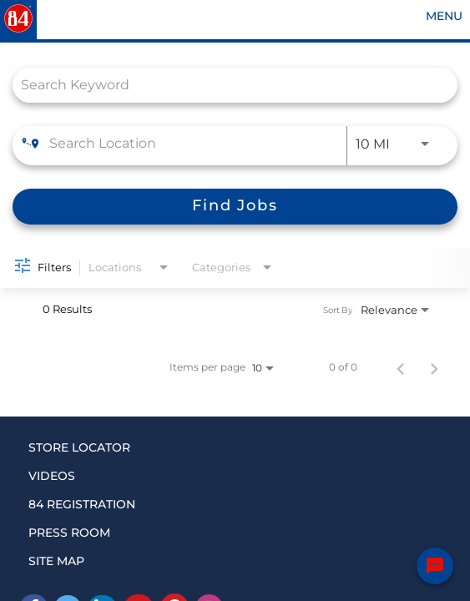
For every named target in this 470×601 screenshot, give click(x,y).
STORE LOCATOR (79, 447)
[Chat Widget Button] (435, 566)
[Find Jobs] (235, 207)
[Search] (235, 207)
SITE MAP (56, 560)
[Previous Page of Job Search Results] (400, 367)
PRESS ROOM (69, 532)
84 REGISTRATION (81, 504)
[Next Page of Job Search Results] (434, 367)
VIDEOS (51, 475)
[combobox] (226, 85)
